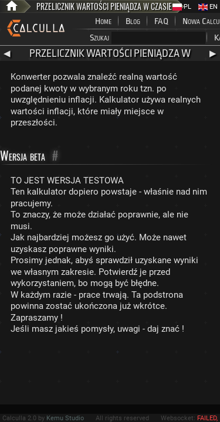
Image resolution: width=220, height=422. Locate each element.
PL (181, 7)
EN (208, 7)
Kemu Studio (65, 418)
